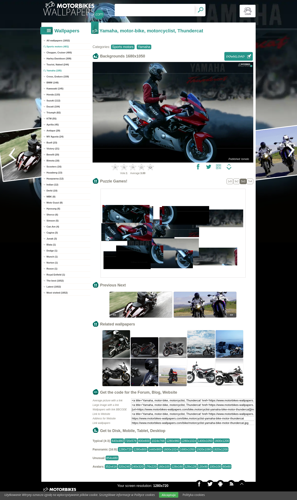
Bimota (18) (52, 160)
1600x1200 (221, 441)
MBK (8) (51, 196)
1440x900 (155, 449)
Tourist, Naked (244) (57, 64)
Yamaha (144, 47)
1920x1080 (203, 449)
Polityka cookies (194, 495)
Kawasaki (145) (54, 88)
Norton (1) (52, 262)
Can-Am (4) (52, 226)
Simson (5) (52, 220)
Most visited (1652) (57, 292)
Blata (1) (51, 244)
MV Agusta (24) (54, 136)
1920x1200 (220, 449)
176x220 (151, 466)
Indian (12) (52, 184)
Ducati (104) (53, 106)
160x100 (164, 466)
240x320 (137, 466)
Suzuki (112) (53, 100)
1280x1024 (188, 441)
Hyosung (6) (53, 208)
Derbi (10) (51, 190)
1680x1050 (187, 449)
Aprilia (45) (52, 124)
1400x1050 (205, 441)
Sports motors (123, 47)
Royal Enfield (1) (55, 274)
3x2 (236, 181)
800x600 (144, 441)
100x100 (215, 466)
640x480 (117, 441)
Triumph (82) (53, 112)
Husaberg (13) (54, 172)
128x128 (190, 466)
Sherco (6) (52, 214)
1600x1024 (170, 449)
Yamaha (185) (54, 70)
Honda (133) (53, 94)
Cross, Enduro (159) (57, 76)
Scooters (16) (54, 166)
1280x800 (140, 449)
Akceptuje (169, 495)
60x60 (227, 466)
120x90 (203, 466)
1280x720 (125, 449)
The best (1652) (55, 280)
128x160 (177, 466)
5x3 (243, 181)
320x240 (124, 466)
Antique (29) (53, 130)
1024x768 (158, 441)
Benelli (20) (52, 154)
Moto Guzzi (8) (54, 202)
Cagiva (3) (52, 232)
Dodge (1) (51, 250)
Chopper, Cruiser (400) (59, 52)
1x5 (230, 181)
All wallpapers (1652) (58, 40)
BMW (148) (52, 82)
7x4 (250, 181)
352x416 (111, 466)
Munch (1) (52, 256)
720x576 (130, 441)
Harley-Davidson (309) (58, 58)
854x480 (112, 458)
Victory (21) (52, 148)
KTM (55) (51, 118)
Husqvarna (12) (54, 178)
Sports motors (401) (57, 46)
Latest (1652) (53, 286)
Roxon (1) (51, 268)
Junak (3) (51, 238)
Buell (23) (51, 142)
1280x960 (173, 441)
